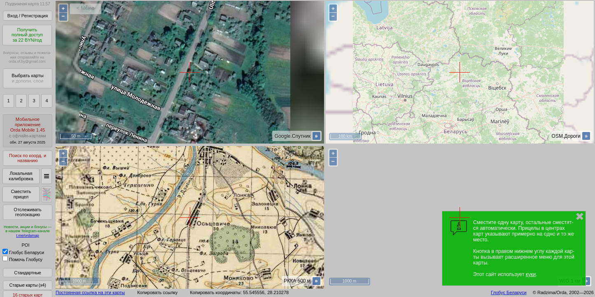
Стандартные (27, 272)
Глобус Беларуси (23, 252)
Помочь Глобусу (22, 259)
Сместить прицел (21, 194)
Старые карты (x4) (27, 285)
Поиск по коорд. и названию (27, 158)
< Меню (85, 8)
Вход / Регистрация (27, 15)
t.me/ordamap (27, 235)
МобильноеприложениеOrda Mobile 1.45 (27, 130)
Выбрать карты (27, 78)
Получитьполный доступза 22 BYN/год (27, 34)
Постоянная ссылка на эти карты (90, 292)
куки (531, 274)
